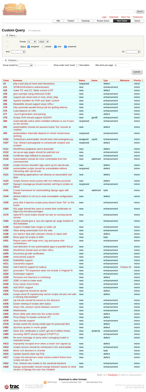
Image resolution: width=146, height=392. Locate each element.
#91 (5, 127)
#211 (6, 263)
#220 (6, 273)
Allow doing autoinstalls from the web (32, 230)
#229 (6, 277)
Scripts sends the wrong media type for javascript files (41, 324)
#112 (6, 152)
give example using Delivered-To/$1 (32, 93)
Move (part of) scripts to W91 (28, 237)
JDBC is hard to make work (27, 280)
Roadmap (86, 21)
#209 (6, 256)
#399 (6, 334)
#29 (5, 93)
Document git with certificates (28, 253)
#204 (6, 250)
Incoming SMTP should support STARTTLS (36, 334)
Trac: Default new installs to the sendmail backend (39, 363)
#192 (6, 230)
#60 (5, 100)
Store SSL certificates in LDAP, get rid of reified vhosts (41, 330)
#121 (6, 174)
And (7, 52)
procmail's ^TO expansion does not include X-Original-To (43, 270)
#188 (6, 227)
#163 (6, 208)
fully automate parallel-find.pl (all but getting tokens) (40, 107)
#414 (6, 347)
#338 (6, 303)
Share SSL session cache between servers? (36, 307)
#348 (6, 310)
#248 (6, 284)
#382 (6, 327)
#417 (6, 357)
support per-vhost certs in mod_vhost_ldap (35, 97)
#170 (6, 214)
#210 (6, 260)
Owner (94, 80)
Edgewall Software (35, 387)
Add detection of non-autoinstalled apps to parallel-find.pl (43, 246)
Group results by (10, 65)
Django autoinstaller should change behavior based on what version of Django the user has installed (44, 368)
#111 (6, 149)
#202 (6, 246)
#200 (6, 237)
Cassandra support (23, 263)
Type (105, 80)
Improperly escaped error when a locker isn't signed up (42, 343)
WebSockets (20, 310)
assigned (35, 46)
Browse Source (103, 21)
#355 (6, 314)
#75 (5, 110)
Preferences (138, 17)
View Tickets (122, 21)
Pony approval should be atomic (30, 290)
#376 (6, 320)
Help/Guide (113, 17)
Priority (23, 41)
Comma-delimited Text (71, 382)
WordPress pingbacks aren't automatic (33, 149)
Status (23, 47)
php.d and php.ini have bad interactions (34, 83)
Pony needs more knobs (26, 284)
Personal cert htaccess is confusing (31, 277)
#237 (6, 280)
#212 (6, 267)
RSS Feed (52, 382)
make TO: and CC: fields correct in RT (33, 90)
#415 (6, 350)
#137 (6, 184)
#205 (6, 253)
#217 (6, 270)
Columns (12, 60)
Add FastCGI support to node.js (29, 267)
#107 (6, 142)
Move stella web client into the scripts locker (36, 314)
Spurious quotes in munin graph (30, 327)
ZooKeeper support (23, 273)
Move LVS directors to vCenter (29, 350)
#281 (6, 287)
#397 (6, 330)
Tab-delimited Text (94, 382)
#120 (6, 168)
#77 (5, 114)
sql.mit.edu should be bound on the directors (36, 300)
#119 (6, 165)
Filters (12, 35)
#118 (6, 159)
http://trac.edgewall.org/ (134, 387)
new (59, 46)
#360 (6, 317)
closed (48, 46)
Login (104, 17)
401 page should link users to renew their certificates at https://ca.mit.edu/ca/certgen (42, 210)
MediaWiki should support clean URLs (33, 104)
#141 (6, 190)
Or (123, 52)
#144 (6, 196)
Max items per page (104, 65)
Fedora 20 (125, 267)
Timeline (70, 21)
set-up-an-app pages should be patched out (36, 152)
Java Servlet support (24, 320)
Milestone (124, 80)
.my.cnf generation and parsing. (29, 114)
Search (137, 21)
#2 (4, 83)
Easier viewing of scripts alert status (32, 303)
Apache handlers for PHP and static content (36, 100)
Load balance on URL (24, 110)
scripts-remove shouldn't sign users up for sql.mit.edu (41, 165)
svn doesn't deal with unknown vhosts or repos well (40, 233)
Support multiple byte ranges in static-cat (34, 227)
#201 (6, 240)
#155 (6, 202)
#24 (5, 90)
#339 (6, 307)
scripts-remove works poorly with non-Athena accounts (42, 180)
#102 (6, 139)
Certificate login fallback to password (32, 155)
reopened (72, 46)
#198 (6, 233)
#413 (6, 343)
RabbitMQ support (23, 260)
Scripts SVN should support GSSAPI (32, 117)
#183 (6, 221)
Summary (17, 80)
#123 (6, 180)
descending (42, 65)
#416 (6, 353)
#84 (5, 121)
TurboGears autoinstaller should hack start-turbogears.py (43, 139)
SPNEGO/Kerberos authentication (31, 87)
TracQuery (113, 375)
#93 (5, 133)
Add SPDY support (23, 287)
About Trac (125, 17)
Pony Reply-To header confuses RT (32, 317)
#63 (5, 104)
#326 (6, 290)
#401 (6, 337)
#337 (6, 300)
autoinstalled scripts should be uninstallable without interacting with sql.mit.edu (40, 169)
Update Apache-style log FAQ (28, 353)
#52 (5, 97)
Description (82, 65)
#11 (5, 87)
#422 (6, 363)
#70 (5, 107)
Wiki (58, 21)
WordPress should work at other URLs (33, 250)
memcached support (24, 256)
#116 (6, 155)
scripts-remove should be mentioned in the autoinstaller (42, 347)
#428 (6, 366)
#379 (6, 324)
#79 (5, 117)
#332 (6, 294)
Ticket (6, 80)
